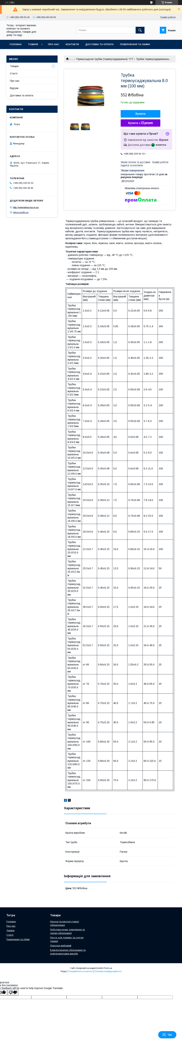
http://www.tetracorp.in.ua (26, 207)
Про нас (53, 44)
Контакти (72, 44)
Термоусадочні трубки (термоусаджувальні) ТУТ (104, 59)
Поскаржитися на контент (80, 971)
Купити (141, 113)
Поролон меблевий (60, 945)
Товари (33, 44)
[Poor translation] (13, 992)
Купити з (140, 123)
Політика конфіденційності (108, 971)
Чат (167, 1034)
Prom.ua (108, 968)
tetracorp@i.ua (20, 212)
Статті (13, 73)
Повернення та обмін (135, 44)
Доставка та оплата (99, 44)
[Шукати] (140, 30)
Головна (16, 44)
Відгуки (14, 88)
